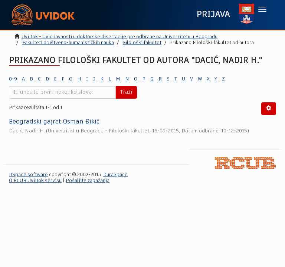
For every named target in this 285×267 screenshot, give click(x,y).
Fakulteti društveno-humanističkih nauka (68, 42)
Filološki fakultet (142, 42)
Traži (126, 92)
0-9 (13, 79)
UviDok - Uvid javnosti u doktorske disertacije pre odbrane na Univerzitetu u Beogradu (119, 36)
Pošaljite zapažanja (87, 180)
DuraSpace (115, 174)
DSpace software (28, 174)
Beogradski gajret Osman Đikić (54, 122)
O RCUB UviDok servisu (35, 180)
